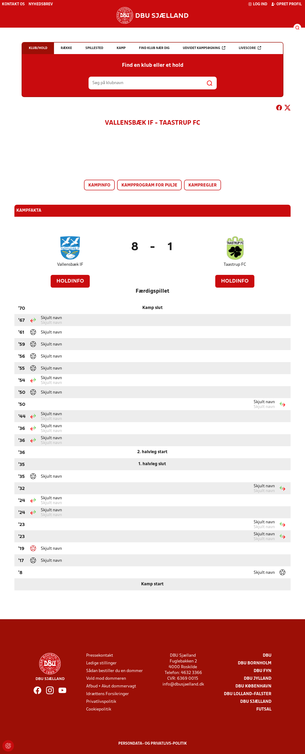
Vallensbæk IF (70, 265)
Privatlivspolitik (101, 702)
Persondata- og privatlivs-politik (152, 743)
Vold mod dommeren (106, 679)
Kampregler (202, 185)
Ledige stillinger (101, 663)
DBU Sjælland (255, 702)
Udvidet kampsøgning (204, 48)
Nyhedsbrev (41, 4)
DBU (267, 656)
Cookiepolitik (98, 709)
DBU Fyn (262, 671)
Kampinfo (99, 185)
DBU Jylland (257, 679)
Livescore (250, 48)
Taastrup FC (235, 265)
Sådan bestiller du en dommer (114, 671)
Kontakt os (13, 4)
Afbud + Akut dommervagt (111, 686)
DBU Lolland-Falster (247, 694)
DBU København (253, 686)
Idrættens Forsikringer (107, 694)
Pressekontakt (99, 656)
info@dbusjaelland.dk (183, 684)
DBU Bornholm (254, 663)
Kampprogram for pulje (149, 185)
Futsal (263, 709)
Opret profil (286, 4)
